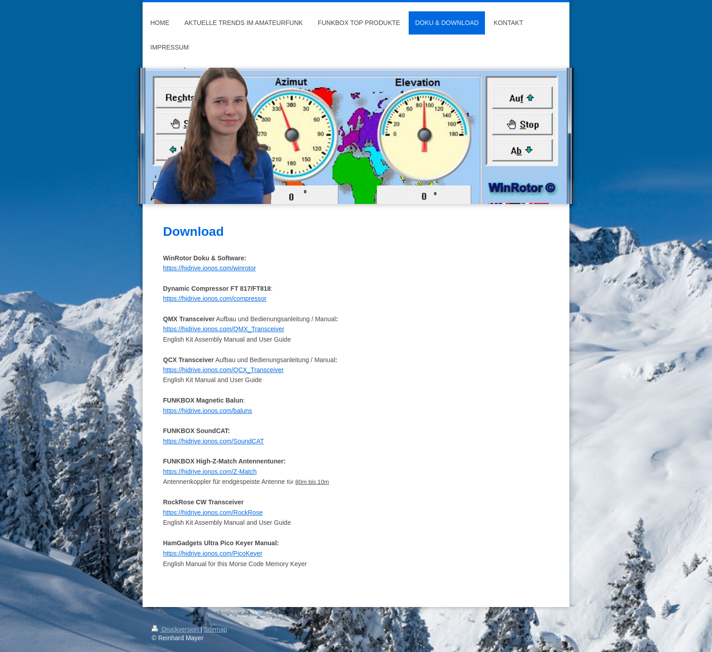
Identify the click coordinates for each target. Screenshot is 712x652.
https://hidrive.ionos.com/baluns (207, 410)
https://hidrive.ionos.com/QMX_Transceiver (223, 329)
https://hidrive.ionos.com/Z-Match (210, 471)
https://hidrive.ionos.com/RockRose (212, 512)
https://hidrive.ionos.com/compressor (215, 298)
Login (552, 629)
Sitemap (215, 629)
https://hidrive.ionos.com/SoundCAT (213, 441)
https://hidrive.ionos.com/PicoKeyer (212, 553)
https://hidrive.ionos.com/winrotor (209, 268)
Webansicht (543, 638)
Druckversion (176, 629)
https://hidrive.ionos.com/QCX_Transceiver (223, 369)
